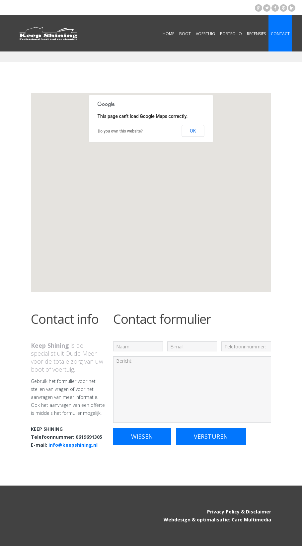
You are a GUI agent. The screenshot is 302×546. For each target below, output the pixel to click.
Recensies (256, 34)
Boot (185, 34)
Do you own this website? (120, 131)
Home (168, 34)
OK (193, 131)
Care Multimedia (251, 519)
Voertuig (205, 34)
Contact (280, 34)
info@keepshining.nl (73, 445)
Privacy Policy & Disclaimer (239, 511)
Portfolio (231, 34)
